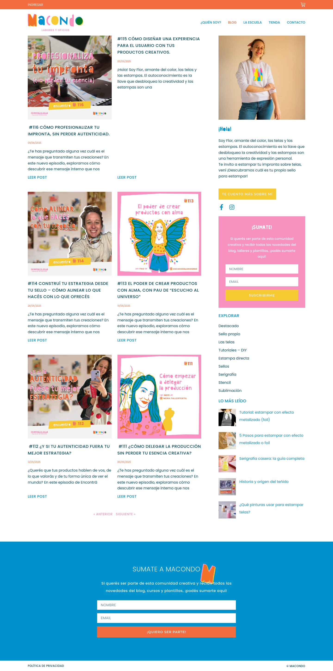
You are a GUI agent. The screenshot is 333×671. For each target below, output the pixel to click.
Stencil (225, 382)
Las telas (226, 342)
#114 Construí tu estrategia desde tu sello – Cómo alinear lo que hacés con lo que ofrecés (68, 290)
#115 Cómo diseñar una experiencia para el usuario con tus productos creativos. (158, 45)
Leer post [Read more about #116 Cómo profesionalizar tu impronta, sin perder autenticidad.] (37, 177)
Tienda (274, 22)
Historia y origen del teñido (264, 481)
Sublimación (230, 390)
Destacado (229, 326)
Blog (232, 22)
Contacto (296, 22)
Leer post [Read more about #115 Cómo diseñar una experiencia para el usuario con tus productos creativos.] (127, 177)
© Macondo (296, 666)
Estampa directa (234, 358)
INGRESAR (35, 4)
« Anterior (103, 514)
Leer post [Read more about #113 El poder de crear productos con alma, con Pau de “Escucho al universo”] (127, 340)
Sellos (224, 366)
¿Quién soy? (211, 22)
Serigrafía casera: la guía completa (271, 458)
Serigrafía (227, 374)
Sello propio (229, 334)
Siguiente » (126, 514)
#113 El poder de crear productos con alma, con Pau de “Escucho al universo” (158, 290)
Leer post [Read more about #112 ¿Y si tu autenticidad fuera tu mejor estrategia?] (37, 496)
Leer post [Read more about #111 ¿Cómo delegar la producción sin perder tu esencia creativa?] (127, 496)
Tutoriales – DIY (233, 350)
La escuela (253, 22)
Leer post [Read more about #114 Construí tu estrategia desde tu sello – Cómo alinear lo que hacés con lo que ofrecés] (37, 340)
